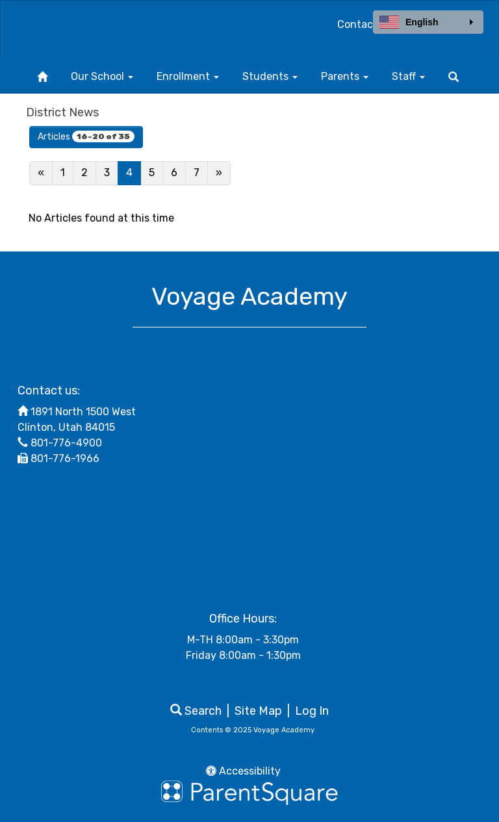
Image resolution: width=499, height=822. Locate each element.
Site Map (258, 711)
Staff (408, 76)
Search (196, 711)
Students (270, 76)
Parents (344, 76)
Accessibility (243, 771)
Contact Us (364, 24)
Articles (86, 136)
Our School (102, 76)
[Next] (219, 173)
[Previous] (41, 173)
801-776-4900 (66, 443)
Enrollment (188, 76)
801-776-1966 (65, 458)
